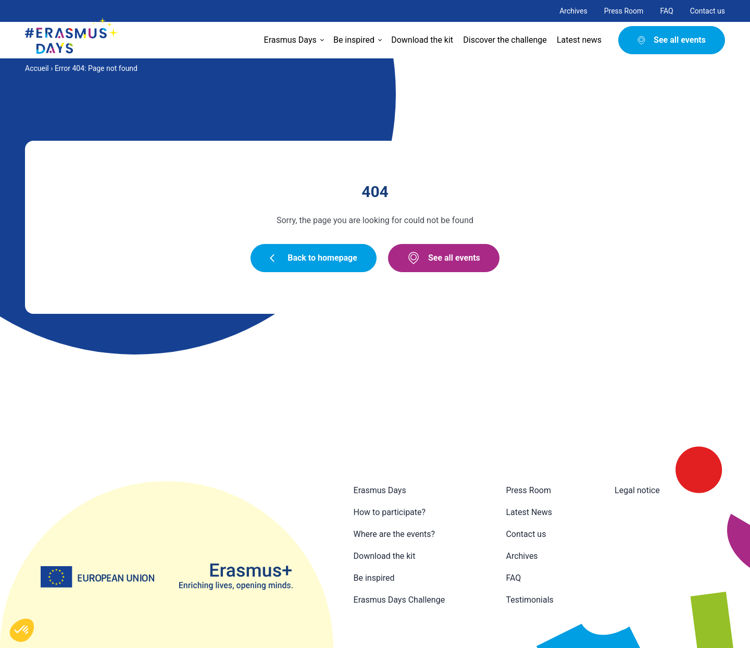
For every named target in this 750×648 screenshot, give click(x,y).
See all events (443, 258)
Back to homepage (313, 258)
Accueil (37, 68)
